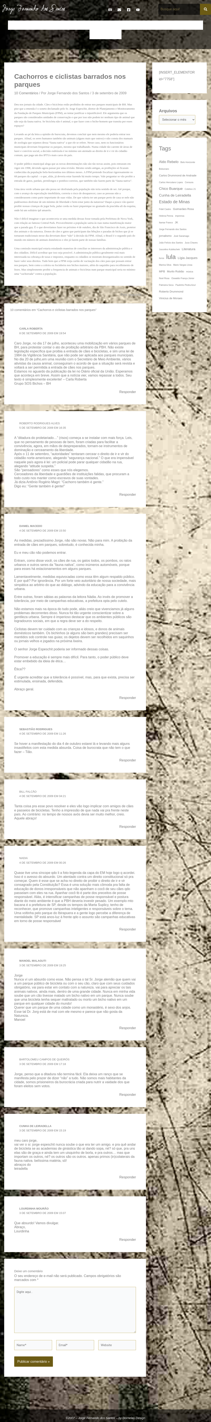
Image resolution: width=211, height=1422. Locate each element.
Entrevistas (128, 25)
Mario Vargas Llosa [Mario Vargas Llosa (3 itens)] (182, 265)
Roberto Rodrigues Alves (41, 424)
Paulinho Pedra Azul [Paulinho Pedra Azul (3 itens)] (185, 285)
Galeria (162, 25)
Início (14, 25)
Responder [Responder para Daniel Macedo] (127, 699)
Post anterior (17, 295)
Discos (110, 25)
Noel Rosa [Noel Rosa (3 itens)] (164, 279)
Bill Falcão (28, 793)
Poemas (98, 34)
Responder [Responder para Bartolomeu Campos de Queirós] (127, 1098)
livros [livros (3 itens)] (161, 258)
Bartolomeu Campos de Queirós (46, 1062)
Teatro (114, 34)
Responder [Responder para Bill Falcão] (127, 829)
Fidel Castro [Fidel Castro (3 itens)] (165, 209)
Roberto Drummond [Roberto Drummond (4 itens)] (171, 292)
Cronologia (92, 25)
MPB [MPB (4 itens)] (162, 272)
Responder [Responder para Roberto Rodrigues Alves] (127, 496)
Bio (42, 25)
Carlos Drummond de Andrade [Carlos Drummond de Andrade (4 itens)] (177, 176)
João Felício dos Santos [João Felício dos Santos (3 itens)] (171, 243)
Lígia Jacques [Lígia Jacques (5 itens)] (188, 258)
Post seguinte (132, 295)
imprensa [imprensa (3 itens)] (179, 216)
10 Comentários (27, 93)
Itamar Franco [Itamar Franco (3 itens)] (166, 223)
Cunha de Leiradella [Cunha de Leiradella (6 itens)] (175, 196)
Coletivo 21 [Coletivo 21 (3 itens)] (190, 189)
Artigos (29, 25)
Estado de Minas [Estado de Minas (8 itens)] (174, 202)
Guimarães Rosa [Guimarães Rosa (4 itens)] (183, 209)
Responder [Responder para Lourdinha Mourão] (127, 1244)
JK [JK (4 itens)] (176, 223)
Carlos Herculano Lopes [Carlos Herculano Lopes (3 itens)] (171, 183)
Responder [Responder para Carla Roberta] (127, 393)
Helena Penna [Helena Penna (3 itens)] (166, 216)
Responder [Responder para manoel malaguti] (127, 1031)
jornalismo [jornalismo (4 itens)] (165, 236)
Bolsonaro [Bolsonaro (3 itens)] (164, 169)
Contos (55, 25)
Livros (178, 25)
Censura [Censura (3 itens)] (189, 183)
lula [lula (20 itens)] (171, 257)
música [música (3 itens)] (189, 272)
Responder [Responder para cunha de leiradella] (127, 1181)
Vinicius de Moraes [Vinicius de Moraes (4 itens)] (170, 298)
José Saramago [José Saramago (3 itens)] (181, 236)
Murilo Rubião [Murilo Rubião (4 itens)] (175, 272)
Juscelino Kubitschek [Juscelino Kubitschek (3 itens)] (169, 250)
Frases (146, 25)
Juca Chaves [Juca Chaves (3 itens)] (191, 243)
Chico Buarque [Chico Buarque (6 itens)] (171, 189)
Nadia (23, 860)
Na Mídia (194, 25)
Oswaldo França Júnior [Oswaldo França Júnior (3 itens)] (182, 279)
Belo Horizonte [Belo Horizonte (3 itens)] (187, 163)
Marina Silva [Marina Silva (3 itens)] (165, 265)
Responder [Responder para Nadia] (127, 932)
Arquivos (168, 111)
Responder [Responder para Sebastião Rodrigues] (127, 762)
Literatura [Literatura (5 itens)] (188, 249)
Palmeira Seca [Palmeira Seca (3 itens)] (166, 285)
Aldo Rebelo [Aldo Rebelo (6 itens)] (168, 162)
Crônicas (73, 25)
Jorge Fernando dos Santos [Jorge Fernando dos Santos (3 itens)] (173, 230)
